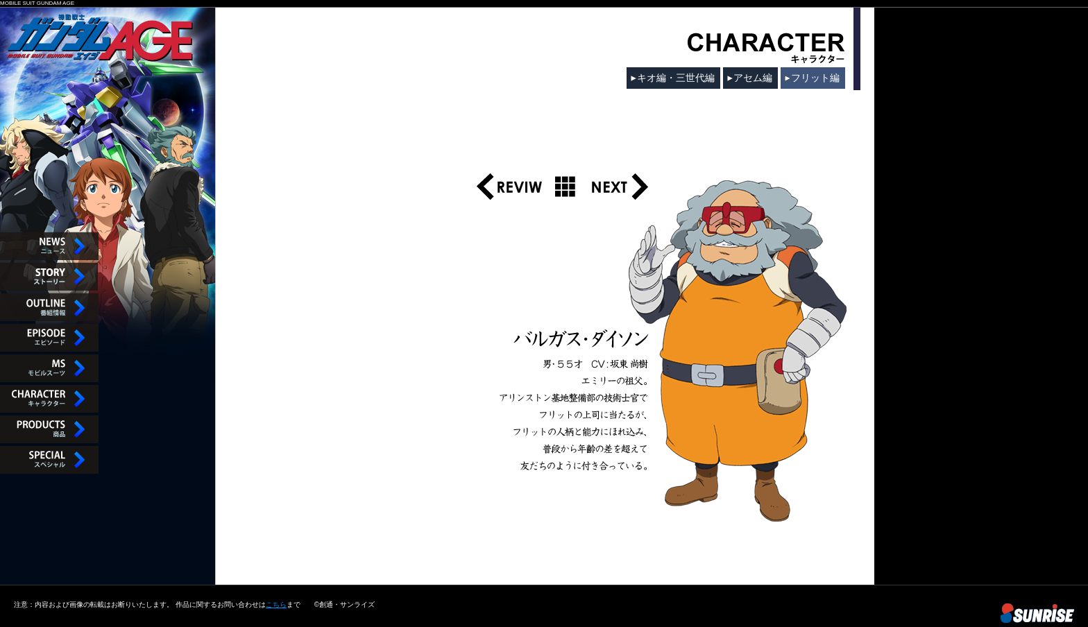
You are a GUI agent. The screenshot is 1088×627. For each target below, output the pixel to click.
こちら (276, 604)
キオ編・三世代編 (676, 77)
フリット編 (815, 77)
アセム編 (752, 77)
